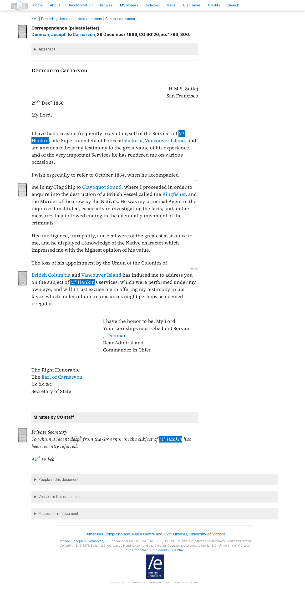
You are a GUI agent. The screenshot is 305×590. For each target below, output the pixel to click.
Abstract (47, 49)
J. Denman (115, 335)
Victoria (133, 140)
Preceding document (58, 19)
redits (214, 5)
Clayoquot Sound (102, 187)
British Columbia (51, 275)
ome (37, 5)
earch (233, 5)
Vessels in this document (59, 496)
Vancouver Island (165, 140)
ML (34, 19)
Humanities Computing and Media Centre (119, 534)
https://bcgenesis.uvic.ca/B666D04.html (154, 550)
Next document (90, 19)
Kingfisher (174, 194)
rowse (106, 5)
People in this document (58, 479)
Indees (152, 5)
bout (55, 5)
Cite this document (120, 19)
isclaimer (191, 5)
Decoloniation (80, 5)
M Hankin (82, 282)
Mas (171, 5)
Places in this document (58, 513)
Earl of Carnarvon (61, 377)
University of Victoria (207, 534)
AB (35, 459)
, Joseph (48, 34)
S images (129, 5)
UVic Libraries (175, 534)
